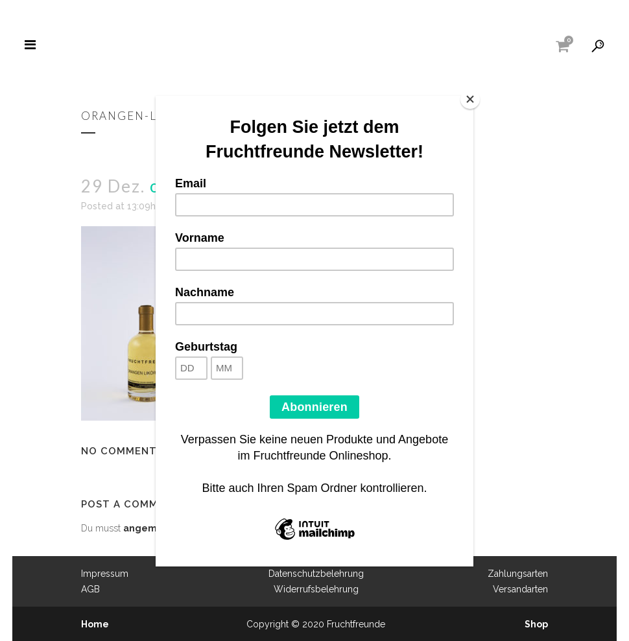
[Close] (470, 99)
